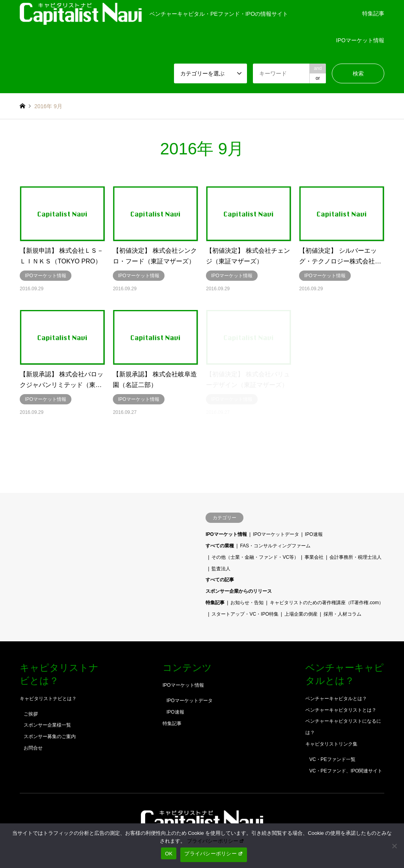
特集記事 (373, 13)
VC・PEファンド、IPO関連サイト (345, 771)
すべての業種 (220, 546)
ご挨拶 (31, 714)
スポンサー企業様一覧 (47, 725)
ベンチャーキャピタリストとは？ (340, 710)
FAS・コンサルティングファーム (275, 546)
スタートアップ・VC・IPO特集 (244, 614)
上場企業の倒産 (301, 614)
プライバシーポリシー (216, 841)
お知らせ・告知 (247, 602)
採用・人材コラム (342, 614)
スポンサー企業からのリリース (239, 591)
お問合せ (33, 748)
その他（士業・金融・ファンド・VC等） (255, 557)
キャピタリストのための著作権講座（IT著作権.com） (327, 602)
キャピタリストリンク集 (331, 744)
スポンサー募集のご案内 (50, 736)
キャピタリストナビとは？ (48, 698)
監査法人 (220, 568)
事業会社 (314, 557)
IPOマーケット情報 (360, 40)
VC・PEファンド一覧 (332, 759)
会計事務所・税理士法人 (355, 557)
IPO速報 (314, 534)
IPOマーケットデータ (276, 534)
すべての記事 (220, 579)
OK (168, 854)
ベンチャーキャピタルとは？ (336, 698)
